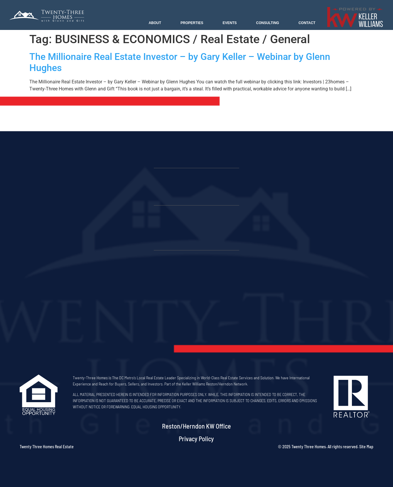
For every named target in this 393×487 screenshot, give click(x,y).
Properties (192, 23)
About (155, 23)
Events (229, 23)
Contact (307, 23)
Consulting (267, 23)
